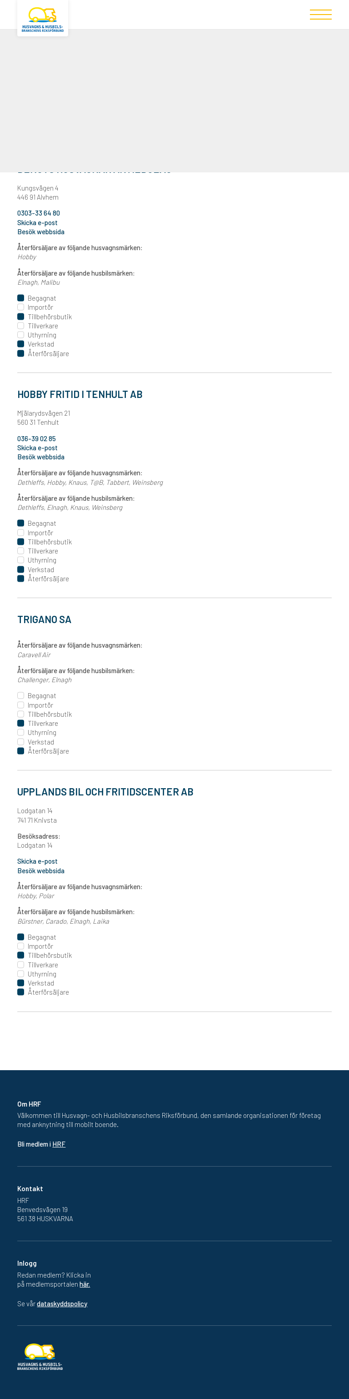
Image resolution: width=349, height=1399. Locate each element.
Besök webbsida (41, 870)
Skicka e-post (37, 861)
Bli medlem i (41, 1144)
